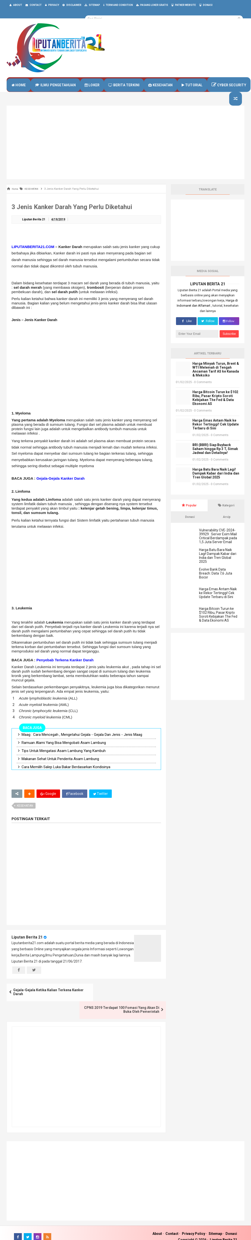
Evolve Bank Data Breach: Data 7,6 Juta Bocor (215, 583)
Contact (171, 1226)
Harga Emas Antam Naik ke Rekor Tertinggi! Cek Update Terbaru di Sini (215, 434)
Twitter (100, 803)
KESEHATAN (25, 815)
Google (48, 803)
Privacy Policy (193, 1226)
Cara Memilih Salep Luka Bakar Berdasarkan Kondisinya (66, 777)
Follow (207, 330)
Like (186, 330)
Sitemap (215, 1226)
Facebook (74, 803)
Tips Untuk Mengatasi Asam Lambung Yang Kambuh (64, 760)
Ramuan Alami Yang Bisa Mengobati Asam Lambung (64, 752)
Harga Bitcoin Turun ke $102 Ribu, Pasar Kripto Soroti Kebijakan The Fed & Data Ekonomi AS (215, 407)
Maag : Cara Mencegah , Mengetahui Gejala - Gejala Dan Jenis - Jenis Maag (82, 744)
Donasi (231, 1226)
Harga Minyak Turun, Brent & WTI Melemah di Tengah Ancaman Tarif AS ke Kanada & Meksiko (215, 379)
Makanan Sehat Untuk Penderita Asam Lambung (60, 768)
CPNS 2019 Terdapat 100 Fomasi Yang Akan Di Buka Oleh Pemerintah (127, 1002)
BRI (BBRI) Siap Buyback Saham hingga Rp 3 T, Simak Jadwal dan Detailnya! (215, 458)
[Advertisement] (125, 152)
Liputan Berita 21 (27, 947)
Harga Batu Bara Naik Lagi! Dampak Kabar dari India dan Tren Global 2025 (215, 483)
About (157, 1226)
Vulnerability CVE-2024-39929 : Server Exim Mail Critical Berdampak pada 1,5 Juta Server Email (218, 545)
